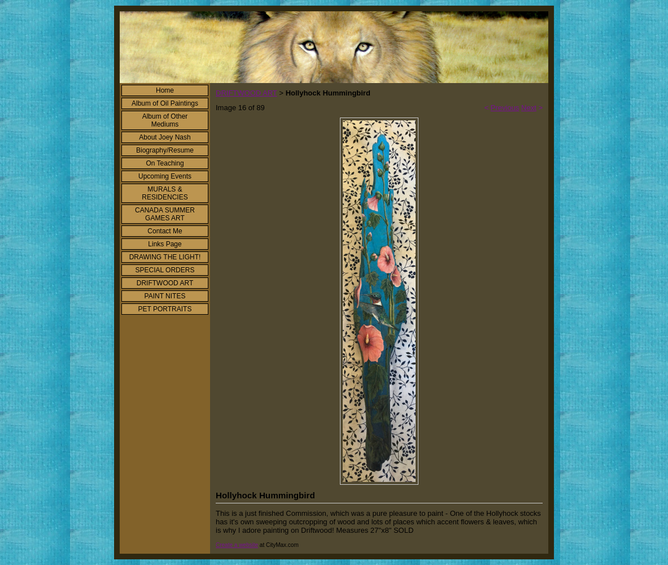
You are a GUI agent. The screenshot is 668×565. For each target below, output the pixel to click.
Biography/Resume (165, 150)
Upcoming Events (164, 176)
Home (165, 90)
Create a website (237, 545)
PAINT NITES (165, 296)
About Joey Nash (164, 137)
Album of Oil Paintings (165, 103)
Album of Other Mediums (165, 120)
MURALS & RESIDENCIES (164, 193)
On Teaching (165, 163)
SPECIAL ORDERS (165, 270)
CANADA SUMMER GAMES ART (165, 214)
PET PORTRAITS (165, 309)
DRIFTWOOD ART (165, 283)
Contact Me (164, 231)
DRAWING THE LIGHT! (165, 257)
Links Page (164, 244)
